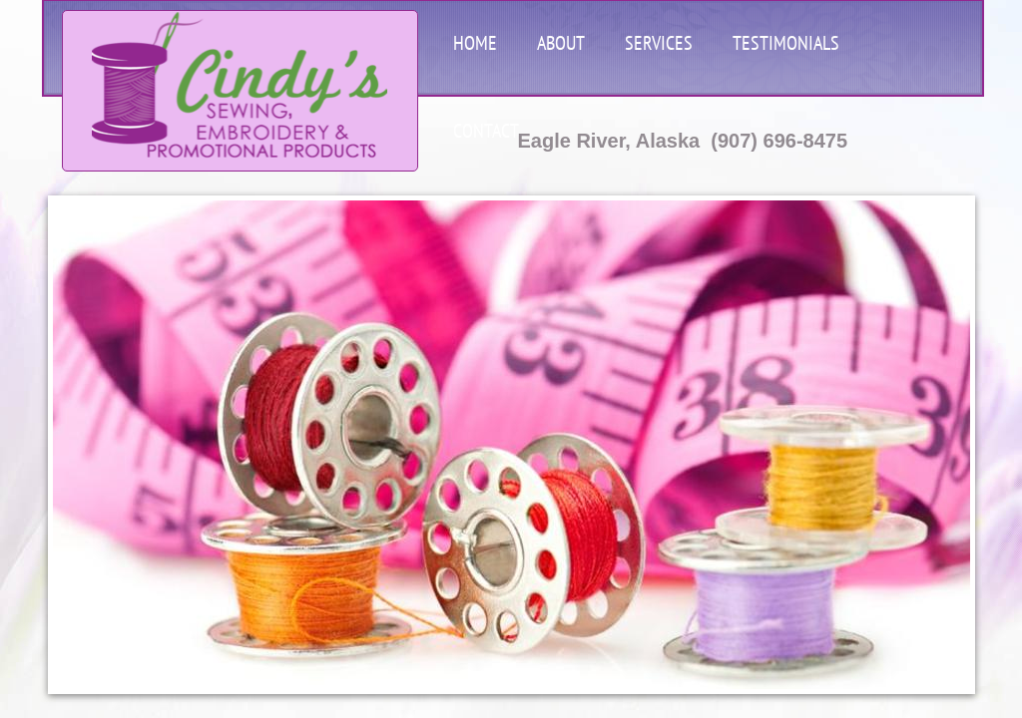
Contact (486, 131)
